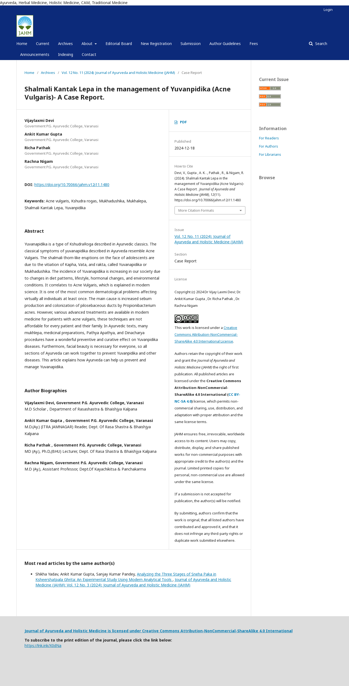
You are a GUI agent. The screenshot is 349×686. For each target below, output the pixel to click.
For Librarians (270, 154)
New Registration (156, 43)
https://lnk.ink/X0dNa (43, 645)
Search (320, 43)
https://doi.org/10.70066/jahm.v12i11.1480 (71, 184)
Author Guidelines (225, 43)
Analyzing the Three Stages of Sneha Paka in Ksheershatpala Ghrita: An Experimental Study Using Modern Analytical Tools (125, 576)
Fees (253, 43)
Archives (65, 43)
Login (328, 9)
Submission (190, 43)
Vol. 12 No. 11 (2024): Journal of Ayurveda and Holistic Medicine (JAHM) (118, 72)
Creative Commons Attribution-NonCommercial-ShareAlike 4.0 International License (206, 334)
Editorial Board (119, 43)
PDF (183, 121)
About (88, 43)
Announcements (34, 54)
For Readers (269, 138)
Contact (89, 54)
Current (42, 43)
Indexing (65, 54)
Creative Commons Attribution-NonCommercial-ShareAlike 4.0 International (217, 630)
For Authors (268, 146)
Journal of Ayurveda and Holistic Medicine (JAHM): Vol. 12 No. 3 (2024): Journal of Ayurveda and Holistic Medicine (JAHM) (133, 582)
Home (21, 43)
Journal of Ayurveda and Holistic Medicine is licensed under (83, 630)
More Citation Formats (196, 210)
